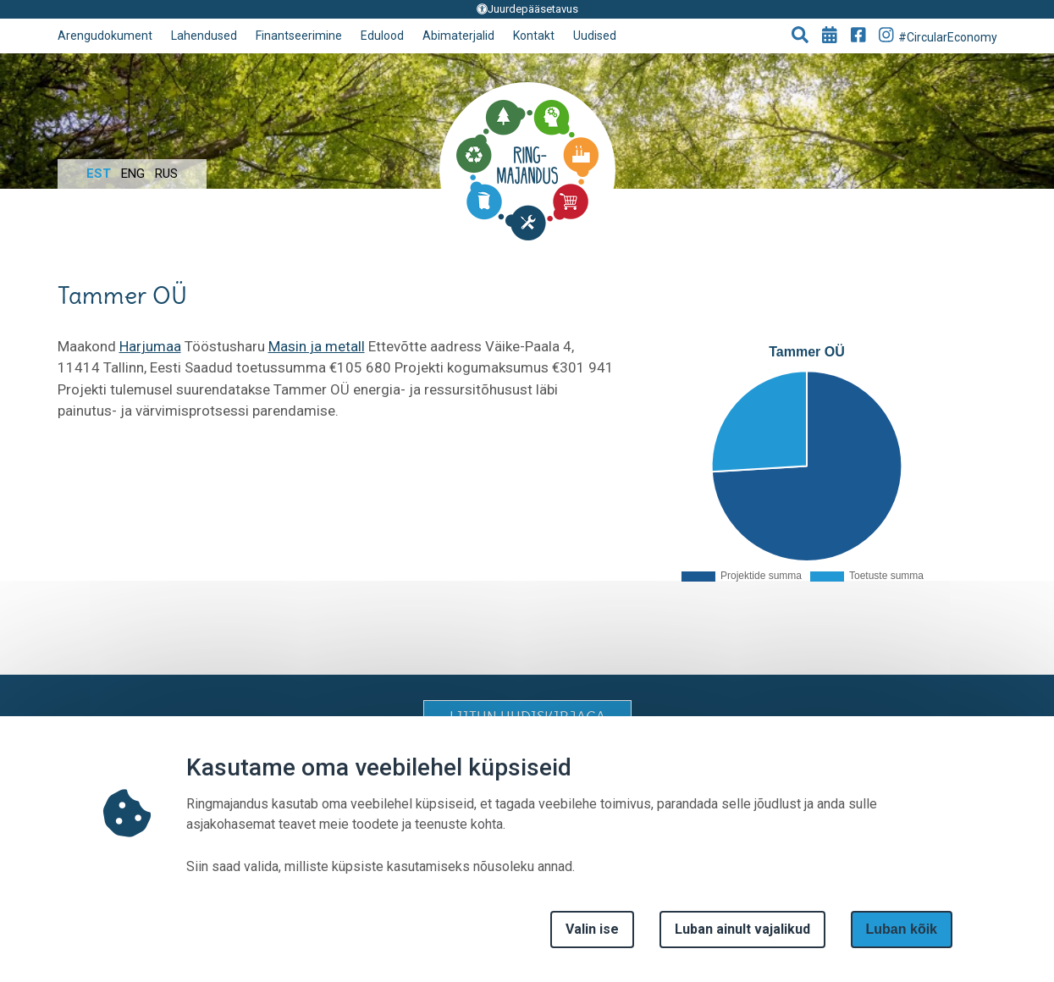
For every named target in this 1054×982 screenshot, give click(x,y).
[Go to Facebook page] (858, 36)
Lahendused (204, 35)
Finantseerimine (299, 35)
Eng (133, 173)
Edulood (382, 35)
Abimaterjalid (458, 35)
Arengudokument (105, 35)
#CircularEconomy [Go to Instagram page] (938, 35)
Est (98, 173)
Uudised (594, 35)
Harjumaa (150, 346)
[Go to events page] (829, 36)
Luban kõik (901, 929)
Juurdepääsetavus (527, 9)
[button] (800, 36)
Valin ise (592, 929)
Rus (166, 173)
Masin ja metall (316, 346)
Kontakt (534, 35)
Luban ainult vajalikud (742, 929)
